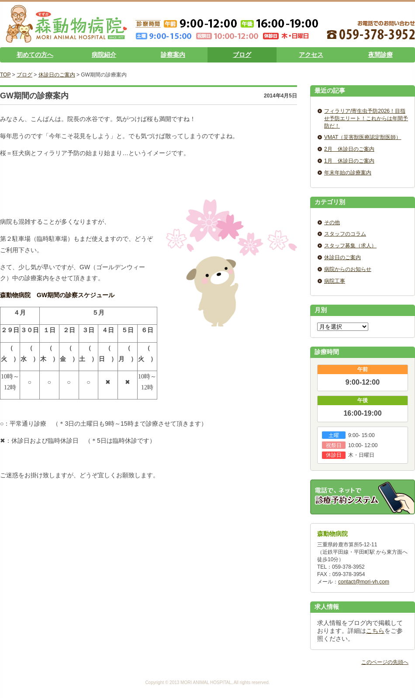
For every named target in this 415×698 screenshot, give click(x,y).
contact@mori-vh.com (363, 582)
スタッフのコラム (345, 234)
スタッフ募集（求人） (350, 246)
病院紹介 (104, 54)
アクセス (311, 54)
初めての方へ (35, 54)
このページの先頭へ (384, 662)
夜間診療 (380, 54)
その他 (332, 222)
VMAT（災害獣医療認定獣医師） (362, 137)
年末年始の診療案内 (347, 173)
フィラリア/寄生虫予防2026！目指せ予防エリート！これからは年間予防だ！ (366, 118)
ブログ (242, 54)
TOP (5, 75)
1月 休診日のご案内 (349, 161)
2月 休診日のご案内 (349, 149)
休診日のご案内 (56, 75)
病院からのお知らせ (347, 269)
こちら (375, 630)
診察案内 (173, 54)
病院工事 (334, 281)
